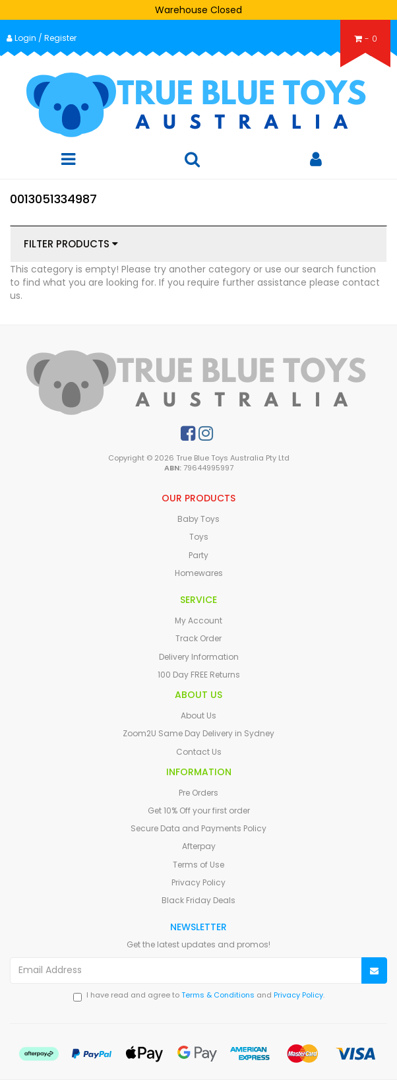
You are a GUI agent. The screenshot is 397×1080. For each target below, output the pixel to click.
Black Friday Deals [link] (198, 900)
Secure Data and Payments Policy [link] (198, 828)
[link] (188, 433)
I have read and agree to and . (198, 995)
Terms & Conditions (218, 995)
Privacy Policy (298, 995)
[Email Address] (186, 970)
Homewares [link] (199, 573)
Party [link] (198, 555)
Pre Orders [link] (198, 792)
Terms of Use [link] (198, 864)
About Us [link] (198, 715)
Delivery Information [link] (199, 656)
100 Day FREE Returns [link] (199, 674)
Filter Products (71, 244)
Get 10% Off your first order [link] (199, 810)
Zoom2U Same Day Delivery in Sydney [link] (198, 733)
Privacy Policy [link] (198, 882)
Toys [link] (198, 536)
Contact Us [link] (199, 751)
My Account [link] (198, 620)
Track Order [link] (198, 638)
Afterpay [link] (199, 846)
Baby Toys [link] (198, 518)
